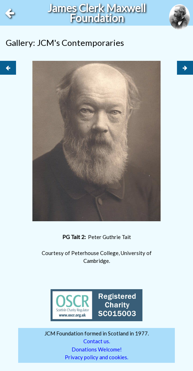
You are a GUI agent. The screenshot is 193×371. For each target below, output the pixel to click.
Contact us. (96, 341)
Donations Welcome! (97, 349)
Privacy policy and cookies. (96, 357)
